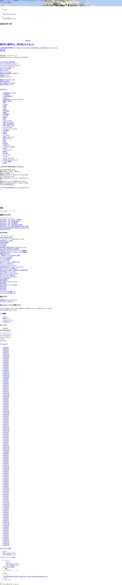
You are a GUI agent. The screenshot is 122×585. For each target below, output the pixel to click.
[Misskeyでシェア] (16, 576)
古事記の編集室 (4, 242)
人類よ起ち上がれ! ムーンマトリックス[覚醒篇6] (13, 252)
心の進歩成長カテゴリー (13, 187)
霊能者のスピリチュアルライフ (8, 300)
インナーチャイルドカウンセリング (10, 65)
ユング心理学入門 (5, 278)
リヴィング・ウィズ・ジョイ (8, 265)
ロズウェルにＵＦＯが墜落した (8, 268)
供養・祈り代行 (4, 70)
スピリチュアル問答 (5, 68)
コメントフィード (8, 320)
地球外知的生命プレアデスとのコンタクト (12, 267)
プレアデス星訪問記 (5, 258)
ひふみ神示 (3, 245)
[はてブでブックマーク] (25, 576)
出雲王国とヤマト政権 (6, 240)
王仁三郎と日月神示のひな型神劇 (9, 249)
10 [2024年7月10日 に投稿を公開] (4, 333)
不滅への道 (3, 288)
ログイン (5, 317)
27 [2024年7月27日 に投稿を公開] (8, 337)
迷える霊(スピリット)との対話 (8, 285)
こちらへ (2, 310)
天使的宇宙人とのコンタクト (8, 271)
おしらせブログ (4, 308)
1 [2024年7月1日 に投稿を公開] (0, 332)
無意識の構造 (3, 280)
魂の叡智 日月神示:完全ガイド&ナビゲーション (13, 247)
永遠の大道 (3, 286)
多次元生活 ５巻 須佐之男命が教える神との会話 (14, 226)
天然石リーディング (5, 76)
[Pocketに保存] (29, 576)
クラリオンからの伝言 (6, 257)
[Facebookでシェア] (21, 576)
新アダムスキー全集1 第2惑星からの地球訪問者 (13, 270)
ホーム (5, 551)
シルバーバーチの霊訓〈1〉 (8, 291)
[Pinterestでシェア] (37, 576)
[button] (14, 211)
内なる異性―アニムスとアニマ (8, 281)
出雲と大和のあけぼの (6, 237)
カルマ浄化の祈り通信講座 (7, 62)
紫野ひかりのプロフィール (7, 79)
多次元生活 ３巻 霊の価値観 (8, 223)
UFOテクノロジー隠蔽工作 (7, 275)
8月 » (5, 340)
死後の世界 (3, 283)
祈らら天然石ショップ (9, 554)
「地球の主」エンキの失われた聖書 (10, 255)
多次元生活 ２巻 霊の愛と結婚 (9, 221)
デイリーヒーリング (5, 71)
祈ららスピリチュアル (9, 553)
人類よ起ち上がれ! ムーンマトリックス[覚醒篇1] (13, 250)
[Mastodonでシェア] (6, 576)
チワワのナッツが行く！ (7, 301)
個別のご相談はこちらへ (7, 84)
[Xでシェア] (3, 576)
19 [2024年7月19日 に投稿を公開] (7, 335)
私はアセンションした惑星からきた (10, 262)
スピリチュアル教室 (8, 567)
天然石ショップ (4, 75)
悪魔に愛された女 (5, 253)
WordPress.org (6, 321)
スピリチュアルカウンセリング (8, 63)
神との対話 (3, 289)
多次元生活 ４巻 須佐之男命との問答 (11, 224)
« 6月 (1, 340)
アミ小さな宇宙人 (5, 260)
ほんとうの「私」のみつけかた (8, 276)
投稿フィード (7, 318)
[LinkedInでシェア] (41, 576)
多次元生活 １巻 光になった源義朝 (10, 219)
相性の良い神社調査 (5, 73)
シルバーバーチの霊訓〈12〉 (8, 293)
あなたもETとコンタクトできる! (9, 273)
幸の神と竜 (3, 244)
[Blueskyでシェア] (12, 576)
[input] (7, 211)
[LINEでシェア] (32, 576)
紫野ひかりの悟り (5, 81)
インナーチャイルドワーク (7, 66)
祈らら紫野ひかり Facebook (7, 83)
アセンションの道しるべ (7, 263)
